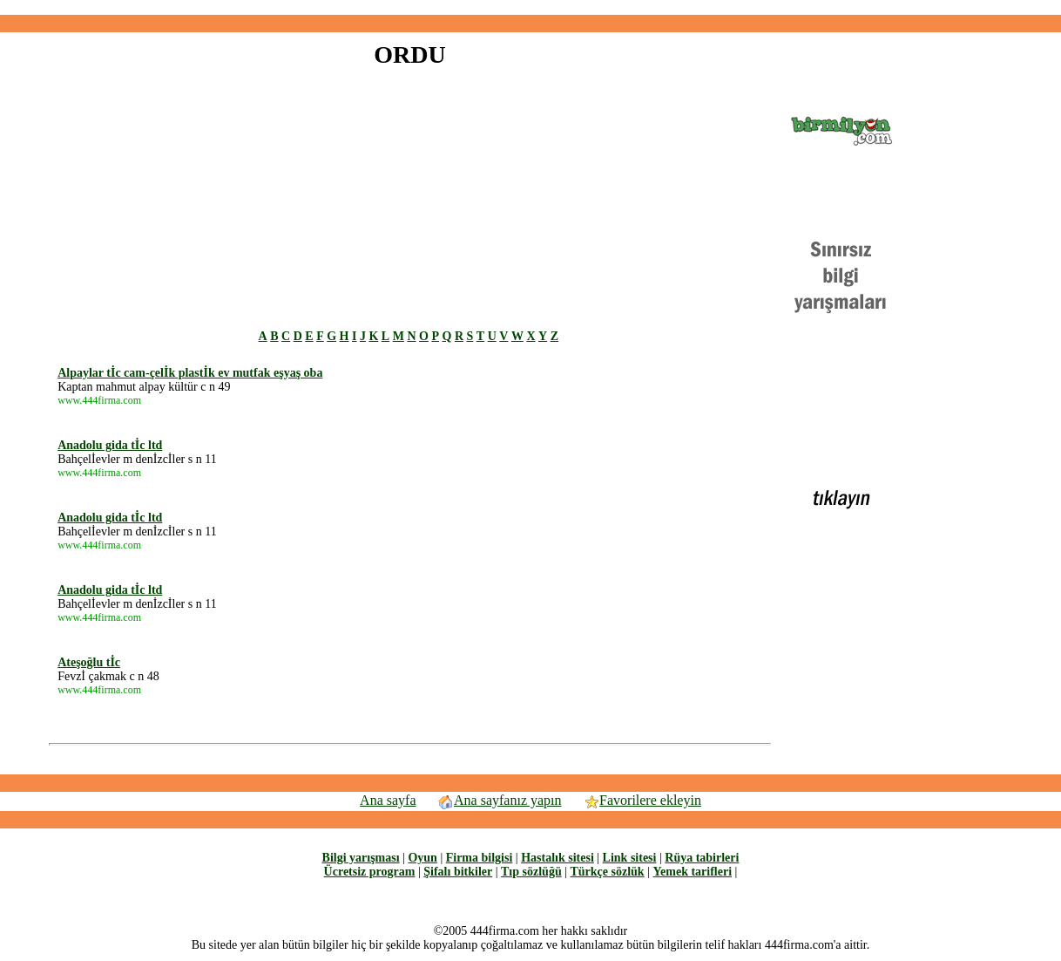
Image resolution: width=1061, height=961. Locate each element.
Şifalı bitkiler (457, 871)
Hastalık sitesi (557, 857)
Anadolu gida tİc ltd (109, 445)
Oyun (422, 857)
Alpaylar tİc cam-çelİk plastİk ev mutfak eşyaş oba (189, 372)
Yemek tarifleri (692, 871)
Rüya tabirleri (702, 857)
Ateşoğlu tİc (88, 662)
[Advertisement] (530, 7)
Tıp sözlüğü (531, 871)
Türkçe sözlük (607, 871)
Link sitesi (630, 857)
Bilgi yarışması (361, 857)
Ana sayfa (388, 800)
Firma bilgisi (479, 857)
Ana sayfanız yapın (499, 800)
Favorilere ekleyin (642, 800)
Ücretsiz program (370, 871)
